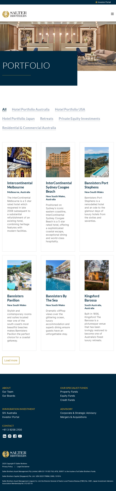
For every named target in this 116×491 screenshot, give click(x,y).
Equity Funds (67, 395)
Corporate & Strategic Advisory (78, 412)
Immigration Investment (18, 408)
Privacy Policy (7, 467)
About (6, 387)
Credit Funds (67, 399)
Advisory (66, 408)
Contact (8, 425)
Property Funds (69, 391)
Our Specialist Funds (74, 387)
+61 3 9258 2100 (12, 429)
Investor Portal (103, 2)
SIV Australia (9, 412)
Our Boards (8, 395)
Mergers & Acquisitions (73, 416)
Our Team (7, 391)
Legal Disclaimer (23, 467)
